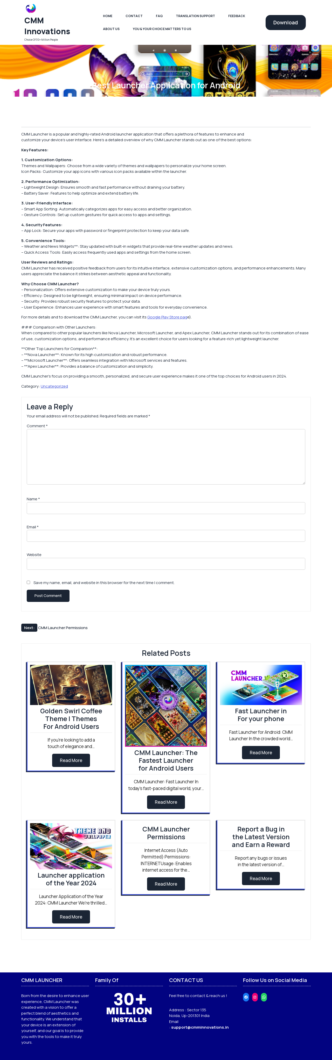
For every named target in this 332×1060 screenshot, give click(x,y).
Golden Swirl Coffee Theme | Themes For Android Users (71, 718)
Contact (134, 16)
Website (34, 554)
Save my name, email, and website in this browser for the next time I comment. (104, 582)
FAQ (159, 16)
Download (285, 22)
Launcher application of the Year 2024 (71, 879)
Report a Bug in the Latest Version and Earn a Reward (261, 836)
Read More (71, 760)
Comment (37, 426)
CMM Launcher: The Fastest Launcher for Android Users (166, 760)
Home (107, 16)
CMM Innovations (47, 26)
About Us (111, 29)
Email (33, 527)
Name (33, 499)
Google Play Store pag (167, 317)
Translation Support (195, 16)
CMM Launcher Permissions (166, 832)
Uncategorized (54, 386)
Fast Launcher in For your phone (261, 714)
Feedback (236, 16)
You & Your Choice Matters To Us (162, 29)
